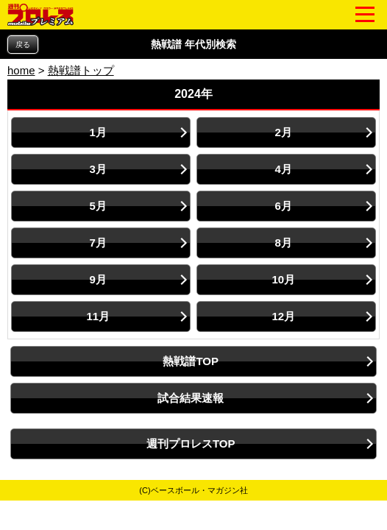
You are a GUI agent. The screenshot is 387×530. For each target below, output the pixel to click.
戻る (22, 44)
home (21, 70)
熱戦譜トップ (81, 70)
